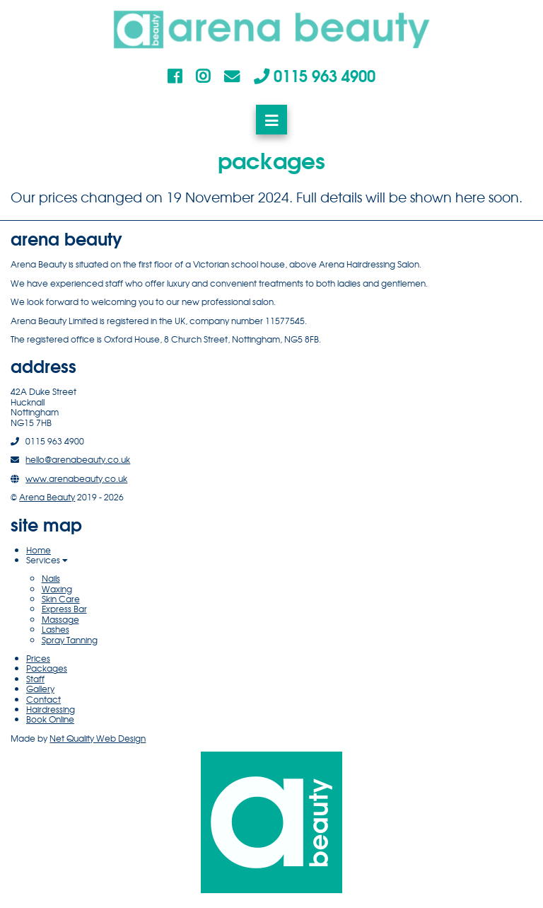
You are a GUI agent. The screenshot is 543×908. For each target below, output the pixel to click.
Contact (43, 699)
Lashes (55, 629)
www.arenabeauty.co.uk (76, 478)
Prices (38, 658)
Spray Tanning (70, 639)
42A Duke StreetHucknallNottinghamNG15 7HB (43, 406)
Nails (51, 578)
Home (38, 550)
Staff (35, 678)
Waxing (57, 588)
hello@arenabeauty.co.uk (77, 459)
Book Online (50, 719)
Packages (46, 668)
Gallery (40, 688)
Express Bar (64, 608)
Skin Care (61, 598)
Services (47, 559)
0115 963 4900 (314, 74)
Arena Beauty (47, 496)
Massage (60, 619)
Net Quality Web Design (97, 738)
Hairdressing (50, 709)
